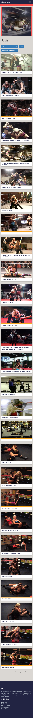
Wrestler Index (5, 707)
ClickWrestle (5, 2)
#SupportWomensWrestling (8, 691)
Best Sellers (4, 702)
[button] (9, 46)
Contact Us (4, 703)
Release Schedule (5, 705)
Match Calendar (5, 709)
